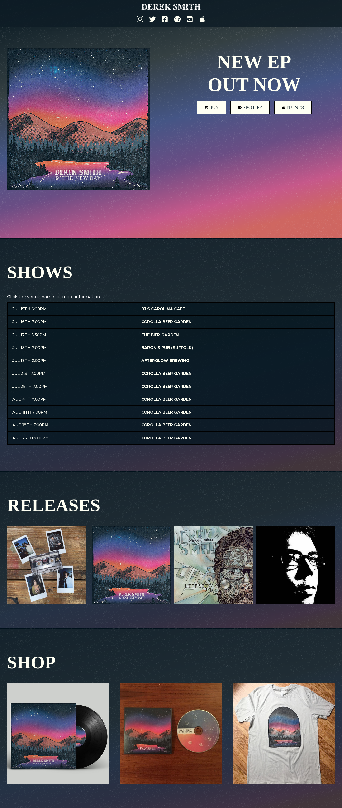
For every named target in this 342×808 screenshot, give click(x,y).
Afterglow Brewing (165, 360)
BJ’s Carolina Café (163, 309)
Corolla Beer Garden (166, 321)
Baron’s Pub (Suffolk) (167, 347)
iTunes (293, 107)
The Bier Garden (160, 334)
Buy (211, 107)
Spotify (250, 107)
